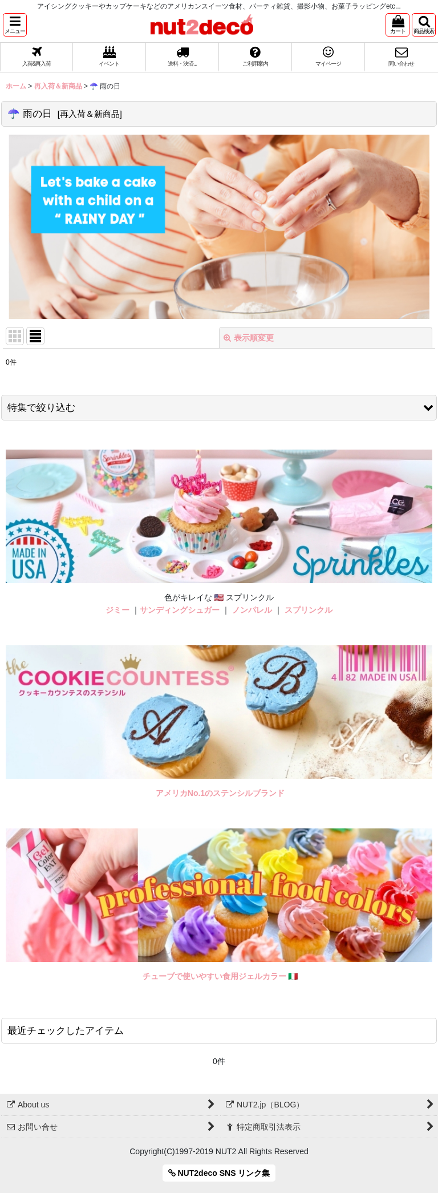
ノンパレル (252, 609)
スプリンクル (308, 609)
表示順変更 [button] (249, 337)
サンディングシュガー (180, 609)
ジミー (117, 609)
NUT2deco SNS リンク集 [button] (219, 1173)
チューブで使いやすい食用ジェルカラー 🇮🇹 (220, 976)
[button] (15, 25)
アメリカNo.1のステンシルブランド (220, 793)
